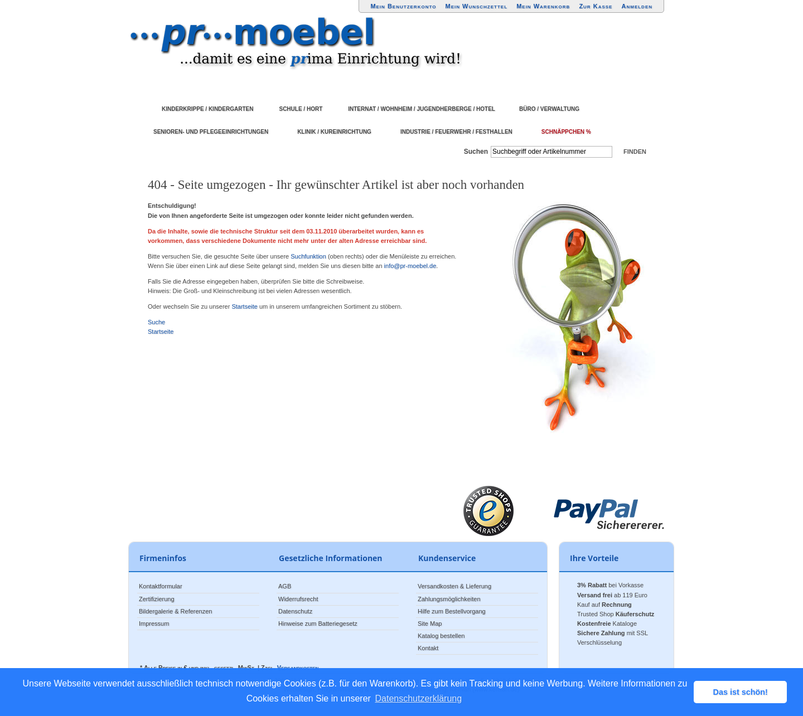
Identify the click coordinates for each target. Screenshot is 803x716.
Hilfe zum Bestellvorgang (452, 611)
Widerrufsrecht (298, 599)
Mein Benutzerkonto (403, 6)
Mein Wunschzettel (476, 6)
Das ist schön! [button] (740, 692)
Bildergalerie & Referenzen (175, 611)
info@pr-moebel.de (410, 265)
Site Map (430, 623)
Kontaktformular (160, 586)
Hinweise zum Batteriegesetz (317, 623)
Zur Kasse (595, 6)
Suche (156, 322)
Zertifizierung (157, 599)
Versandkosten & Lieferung (454, 586)
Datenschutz (295, 611)
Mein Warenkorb (543, 6)
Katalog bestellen (441, 635)
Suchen (476, 151)
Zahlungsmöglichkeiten (449, 599)
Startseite (244, 306)
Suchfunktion (308, 256)
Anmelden (637, 6)
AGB (284, 586)
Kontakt (428, 648)
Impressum (154, 623)
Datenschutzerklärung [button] (418, 698)
